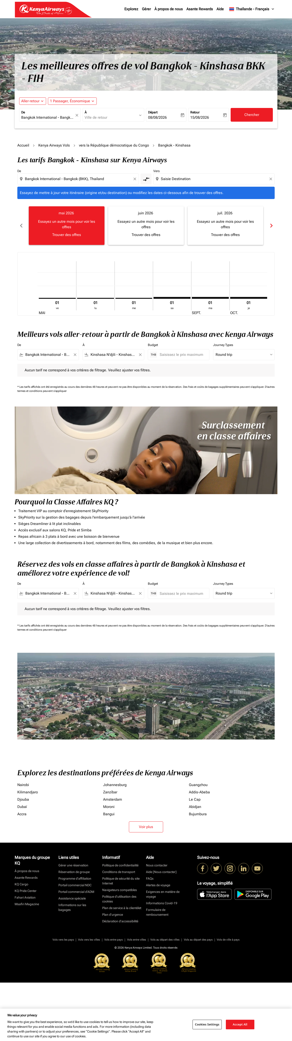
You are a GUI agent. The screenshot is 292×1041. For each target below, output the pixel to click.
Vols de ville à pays (228, 939)
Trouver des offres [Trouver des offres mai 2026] (66, 235)
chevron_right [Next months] (271, 226)
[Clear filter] (75, 354)
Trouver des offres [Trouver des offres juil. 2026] (225, 235)
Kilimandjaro (27, 792)
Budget (153, 345)
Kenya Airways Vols (54, 145)
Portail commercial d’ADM (76, 892)
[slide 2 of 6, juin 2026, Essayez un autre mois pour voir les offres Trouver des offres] (146, 225)
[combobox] (47, 117)
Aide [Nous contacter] (161, 872)
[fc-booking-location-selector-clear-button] (78, 115)
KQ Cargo (21, 884)
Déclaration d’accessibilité (120, 921)
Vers (156, 171)
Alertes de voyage (158, 885)
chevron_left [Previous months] (21, 226)
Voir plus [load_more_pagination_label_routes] (146, 827)
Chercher (251, 115)
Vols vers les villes (89, 939)
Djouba (23, 799)
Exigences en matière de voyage (163, 894)
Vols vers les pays (63, 939)
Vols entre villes (136, 939)
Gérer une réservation (73, 865)
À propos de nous (168, 9)
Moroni (109, 807)
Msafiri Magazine (27, 904)
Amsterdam (112, 799)
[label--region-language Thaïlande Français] (251, 9)
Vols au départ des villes (165, 939)
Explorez (131, 9)
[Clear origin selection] (135, 179)
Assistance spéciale (72, 898)
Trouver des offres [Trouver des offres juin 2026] (146, 235)
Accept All (240, 1024)
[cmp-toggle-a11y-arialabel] (146, 178)
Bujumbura (198, 814)
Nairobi (23, 785)
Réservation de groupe (74, 872)
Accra (21, 814)
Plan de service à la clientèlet (121, 908)
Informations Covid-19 (161, 903)
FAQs (150, 878)
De (23, 112)
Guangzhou (198, 785)
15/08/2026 (199, 117)
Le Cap (195, 799)
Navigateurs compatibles (119, 890)
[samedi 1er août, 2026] (172, 298)
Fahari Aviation (25, 897)
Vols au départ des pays (198, 939)
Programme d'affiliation (74, 878)
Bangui (109, 814)
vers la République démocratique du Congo (114, 145)
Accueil (23, 145)
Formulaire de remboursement (157, 912)
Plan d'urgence (112, 914)
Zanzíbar (110, 792)
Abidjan (195, 807)
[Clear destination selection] (271, 179)
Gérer (146, 9)
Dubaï (22, 807)
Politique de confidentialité (120, 865)
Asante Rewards (199, 9)
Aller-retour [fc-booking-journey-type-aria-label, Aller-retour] (30, 101)
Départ (152, 112)
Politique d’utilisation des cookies (119, 899)
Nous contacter (156, 865)
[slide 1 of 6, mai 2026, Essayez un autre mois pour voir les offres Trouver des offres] (66, 225)
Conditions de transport (118, 872)
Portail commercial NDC (74, 885)
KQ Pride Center (25, 891)
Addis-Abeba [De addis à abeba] (199, 792)
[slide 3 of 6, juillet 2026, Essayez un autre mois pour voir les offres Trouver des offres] (225, 225)
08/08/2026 (157, 117)
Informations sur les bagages (72, 907)
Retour (195, 112)
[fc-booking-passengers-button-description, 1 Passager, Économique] (70, 101)
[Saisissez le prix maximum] (182, 354)
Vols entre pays (113, 939)
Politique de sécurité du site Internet (121, 881)
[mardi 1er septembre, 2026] (210, 298)
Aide (220, 9)
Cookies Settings (207, 1024)
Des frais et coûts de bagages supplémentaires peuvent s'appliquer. (224, 386)
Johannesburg (115, 785)
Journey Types (223, 345)
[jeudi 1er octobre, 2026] (248, 298)
